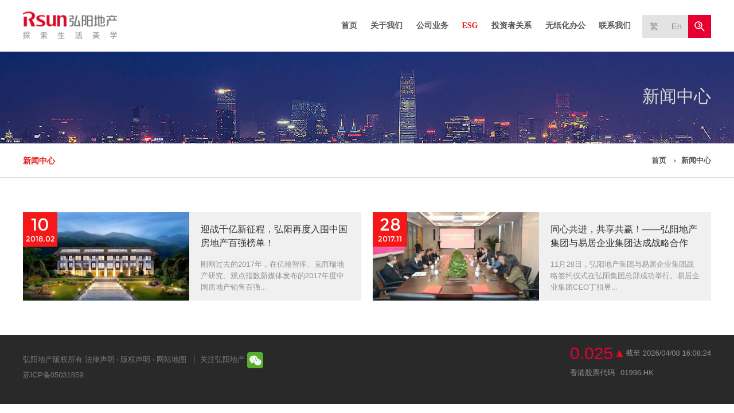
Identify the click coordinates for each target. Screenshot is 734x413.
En (676, 26)
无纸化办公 (565, 25)
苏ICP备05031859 (53, 375)
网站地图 (171, 359)
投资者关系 (511, 25)
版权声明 (135, 359)
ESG (470, 25)
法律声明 (100, 359)
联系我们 (615, 25)
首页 (349, 25)
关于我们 (386, 25)
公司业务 (432, 25)
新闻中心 (39, 160)
